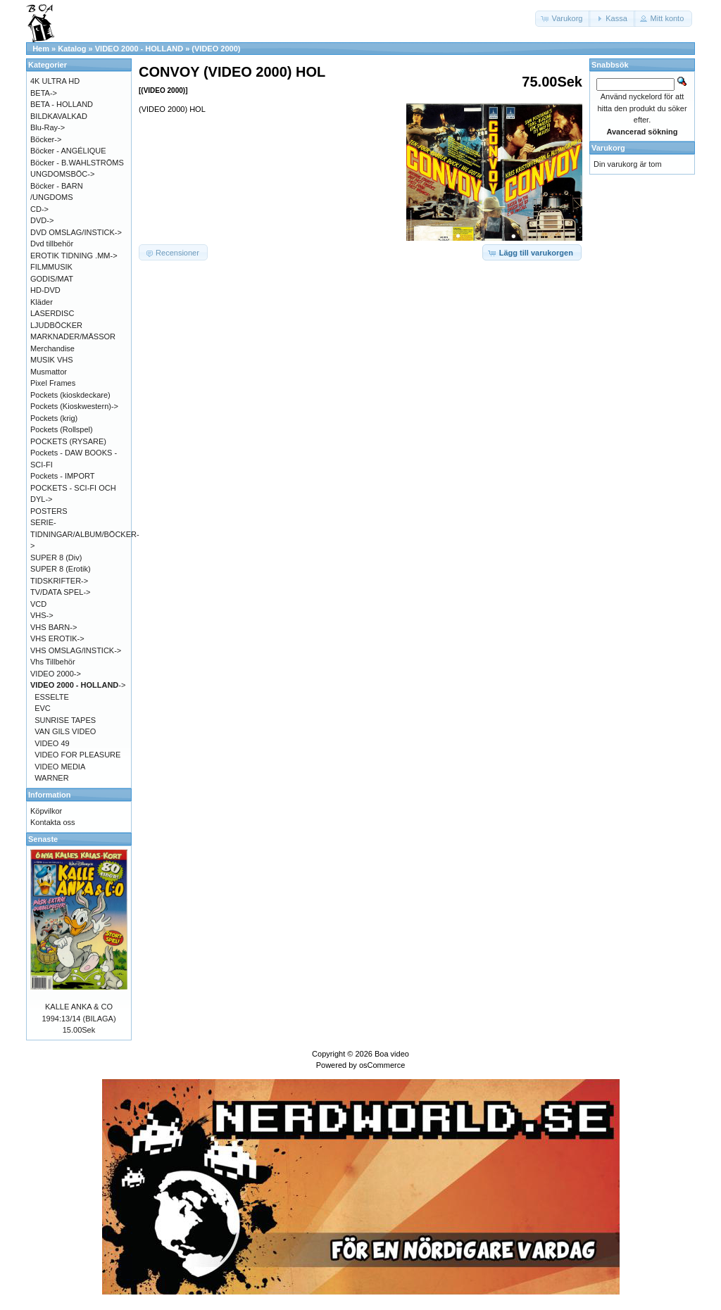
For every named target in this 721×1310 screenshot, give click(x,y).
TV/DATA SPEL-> (60, 592)
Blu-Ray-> (47, 127)
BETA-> (43, 93)
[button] (563, 19)
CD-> (39, 209)
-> (77, 685)
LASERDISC (52, 313)
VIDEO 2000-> (55, 673)
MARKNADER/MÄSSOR (72, 336)
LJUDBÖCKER (56, 325)
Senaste (43, 839)
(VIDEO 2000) (216, 48)
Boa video (392, 1054)
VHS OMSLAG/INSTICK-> (75, 650)
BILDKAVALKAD (58, 116)
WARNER (51, 778)
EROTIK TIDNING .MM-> (74, 255)
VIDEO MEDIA (60, 766)
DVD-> (42, 220)
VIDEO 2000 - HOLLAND (139, 48)
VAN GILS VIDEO (65, 731)
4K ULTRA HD (55, 81)
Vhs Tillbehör (52, 661)
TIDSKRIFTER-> (59, 581)
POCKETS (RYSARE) (68, 441)
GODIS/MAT (51, 279)
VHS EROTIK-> (57, 638)
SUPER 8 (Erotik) (60, 569)
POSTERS (49, 511)
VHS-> (42, 615)
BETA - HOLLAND (61, 104)
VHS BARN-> (53, 627)
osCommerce (382, 1065)
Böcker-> (45, 139)
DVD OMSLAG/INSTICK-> (76, 232)
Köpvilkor (46, 811)
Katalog (72, 48)
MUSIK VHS (51, 359)
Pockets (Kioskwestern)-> (74, 406)
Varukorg (608, 148)
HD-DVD (45, 290)
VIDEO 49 (52, 743)
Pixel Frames (52, 383)
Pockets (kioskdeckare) (70, 395)
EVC (43, 708)
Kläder (41, 302)
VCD (38, 604)
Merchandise (52, 348)
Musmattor (48, 371)
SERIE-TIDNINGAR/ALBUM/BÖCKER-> (84, 534)
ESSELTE (52, 697)
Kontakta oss (52, 822)
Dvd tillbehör (51, 243)
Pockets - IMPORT (62, 476)
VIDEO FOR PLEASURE (77, 754)
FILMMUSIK (51, 267)
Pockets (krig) (53, 418)
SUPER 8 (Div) (56, 557)
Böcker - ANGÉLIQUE (68, 150)
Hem (40, 48)
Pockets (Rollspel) (61, 429)
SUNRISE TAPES (65, 720)
